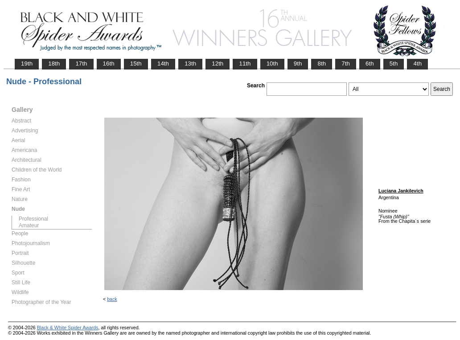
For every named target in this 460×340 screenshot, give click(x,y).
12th (217, 63)
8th (321, 63)
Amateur (29, 225)
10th (272, 63)
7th (346, 63)
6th (370, 63)
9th (298, 63)
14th (163, 63)
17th (81, 63)
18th (54, 63)
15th (136, 63)
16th (108, 63)
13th (190, 63)
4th (417, 63)
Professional (33, 219)
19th (26, 63)
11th (244, 63)
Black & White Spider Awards (68, 327)
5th (394, 63)
